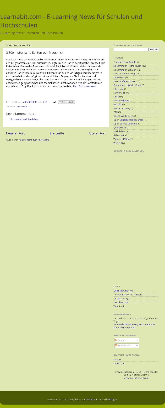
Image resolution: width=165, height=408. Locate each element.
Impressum (119, 363)
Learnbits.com (120, 302)
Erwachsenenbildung (124, 73)
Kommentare (123, 345)
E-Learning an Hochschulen (127, 65)
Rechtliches (119, 131)
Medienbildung (121, 100)
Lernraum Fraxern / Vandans (128, 294)
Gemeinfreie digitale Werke (127, 85)
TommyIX (90, 399)
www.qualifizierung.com (136, 377)
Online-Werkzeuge (123, 115)
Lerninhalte (22, 106)
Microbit (117, 104)
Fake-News (119, 77)
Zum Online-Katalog (84, 86)
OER (115, 112)
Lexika (116, 96)
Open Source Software (125, 123)
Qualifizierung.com (123, 290)
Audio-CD (150, 324)
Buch (141, 324)
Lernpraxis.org (120, 298)
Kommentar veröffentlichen (24, 119)
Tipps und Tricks (121, 139)
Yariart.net (118, 306)
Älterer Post (97, 133)
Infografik (118, 89)
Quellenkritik (119, 127)
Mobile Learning (121, 108)
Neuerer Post (15, 133)
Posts (119, 340)
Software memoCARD (124, 327)
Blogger (113, 399)
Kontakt (117, 359)
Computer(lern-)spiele (124, 62)
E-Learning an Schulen (124, 69)
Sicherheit (118, 135)
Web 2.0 (117, 143)
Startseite (57, 133)
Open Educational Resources (128, 119)
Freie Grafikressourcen (125, 81)
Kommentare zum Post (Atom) (34, 139)
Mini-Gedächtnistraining (125, 324)
